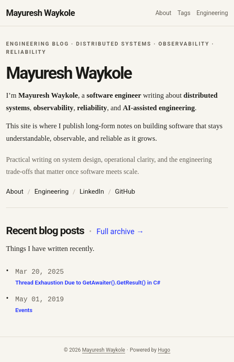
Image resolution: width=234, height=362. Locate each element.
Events (24, 310)
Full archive (120, 231)
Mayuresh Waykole (40, 13)
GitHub (125, 191)
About (14, 191)
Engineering (51, 191)
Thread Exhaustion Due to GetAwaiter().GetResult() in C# (87, 282)
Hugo (164, 350)
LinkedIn (92, 191)
